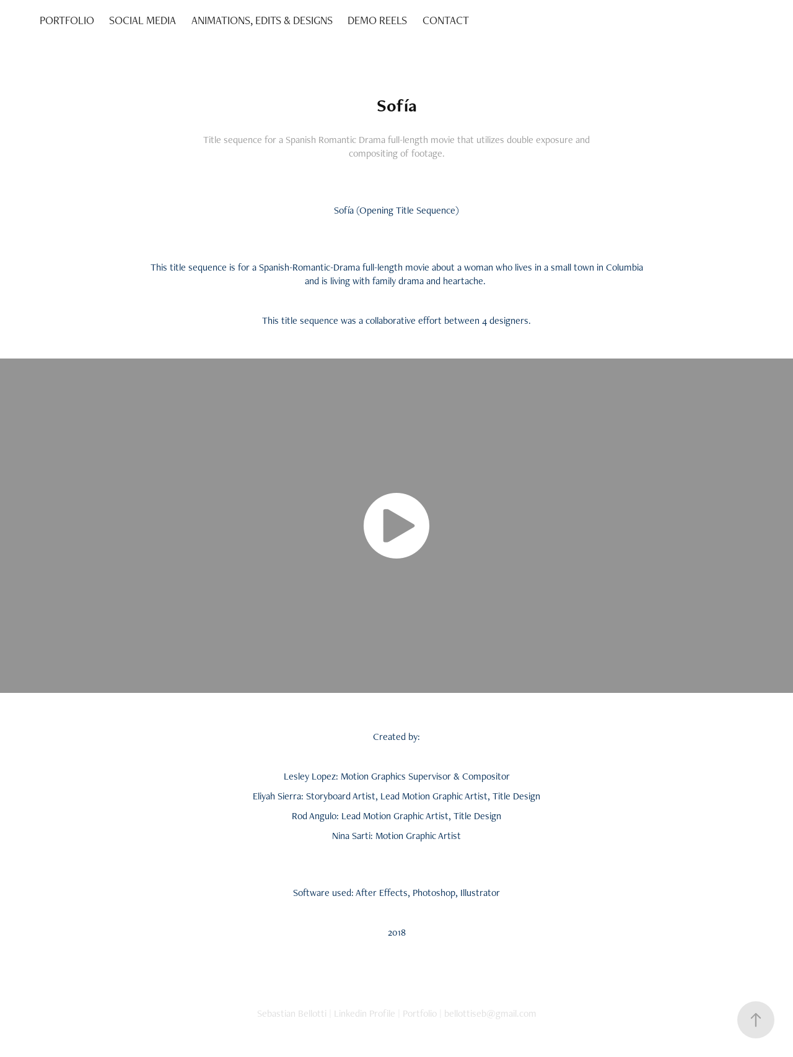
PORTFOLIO (67, 20)
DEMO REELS (377, 20)
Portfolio (420, 1013)
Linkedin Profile (364, 1013)
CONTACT (446, 20)
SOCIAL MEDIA (142, 20)
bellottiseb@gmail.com (490, 1013)
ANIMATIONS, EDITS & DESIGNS (262, 20)
